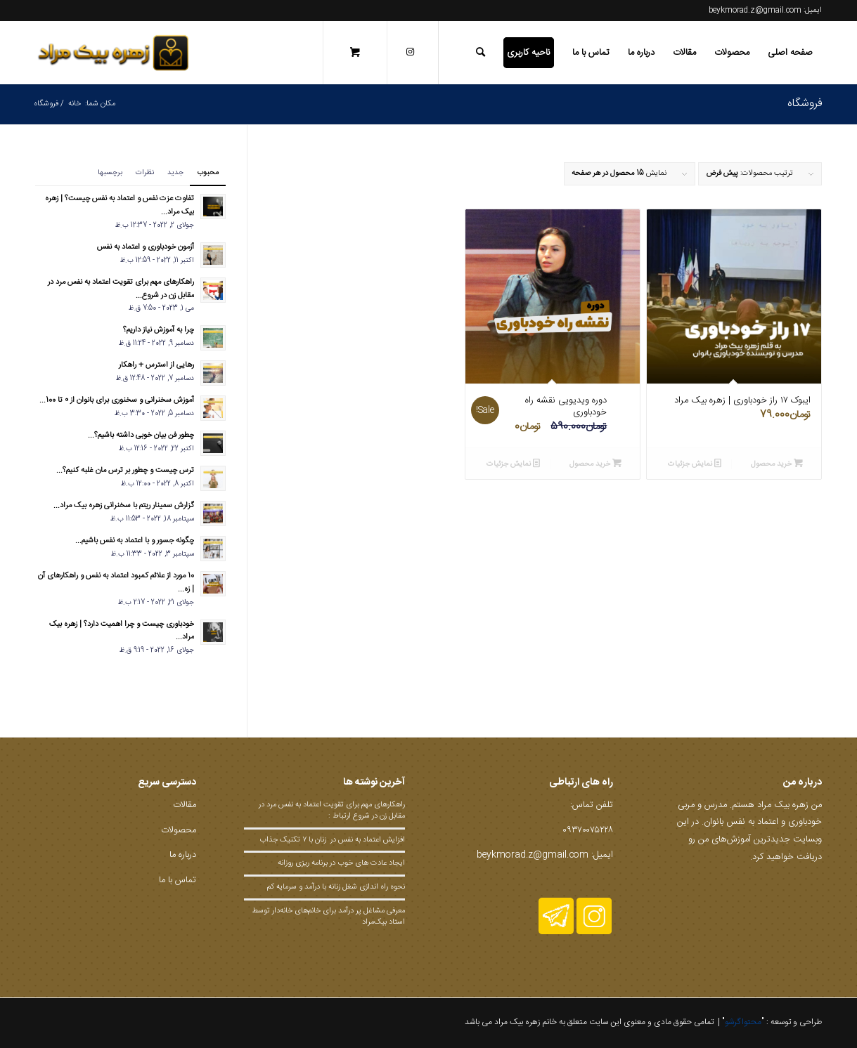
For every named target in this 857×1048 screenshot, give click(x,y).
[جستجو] (480, 52)
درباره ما (182, 855)
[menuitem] (790, 52)
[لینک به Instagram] (409, 52)
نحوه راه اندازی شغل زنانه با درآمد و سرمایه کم (336, 886)
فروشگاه (804, 103)
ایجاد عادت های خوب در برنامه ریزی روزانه (341, 863)
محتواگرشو (743, 1022)
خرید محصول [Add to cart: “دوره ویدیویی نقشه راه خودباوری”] (595, 464)
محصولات (178, 830)
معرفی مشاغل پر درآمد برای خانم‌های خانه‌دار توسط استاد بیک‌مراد (328, 916)
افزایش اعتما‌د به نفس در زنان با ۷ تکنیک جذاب (331, 839)
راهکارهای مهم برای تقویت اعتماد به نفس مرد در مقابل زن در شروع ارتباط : (332, 810)
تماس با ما (177, 880)
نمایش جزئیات (694, 464)
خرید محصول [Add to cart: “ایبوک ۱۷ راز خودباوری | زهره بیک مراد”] (777, 464)
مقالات (184, 805)
